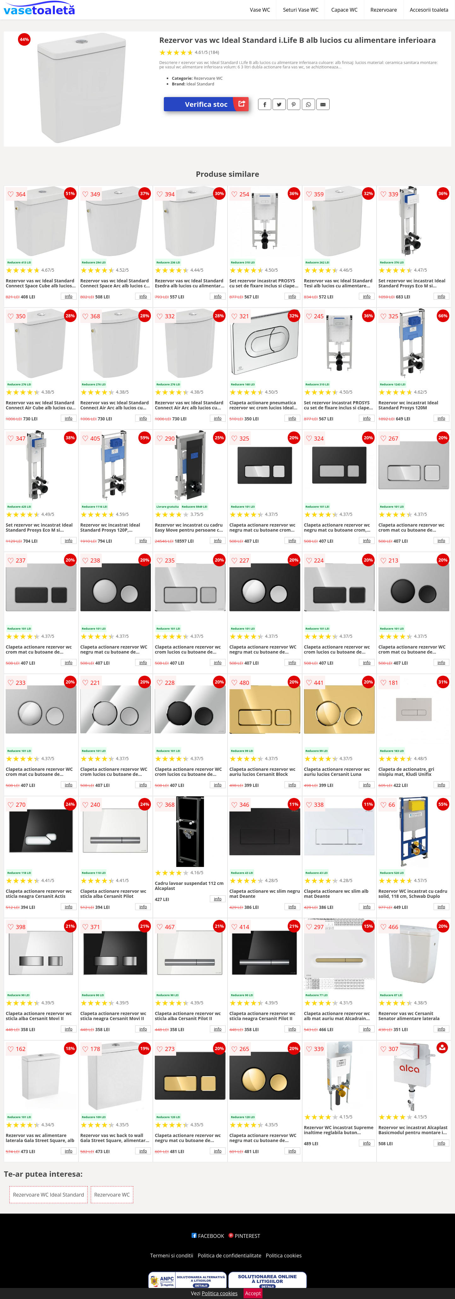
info (68, 296)
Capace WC (344, 9)
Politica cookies (284, 1255)
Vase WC (260, 9)
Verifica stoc (217, 104)
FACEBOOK (208, 1236)
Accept (253, 1293)
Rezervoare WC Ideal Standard (48, 1194)
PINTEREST (244, 1236)
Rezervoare (384, 9)
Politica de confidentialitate (230, 1255)
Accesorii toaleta (429, 9)
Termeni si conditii (171, 1255)
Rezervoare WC (112, 1194)
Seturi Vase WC (300, 9)
